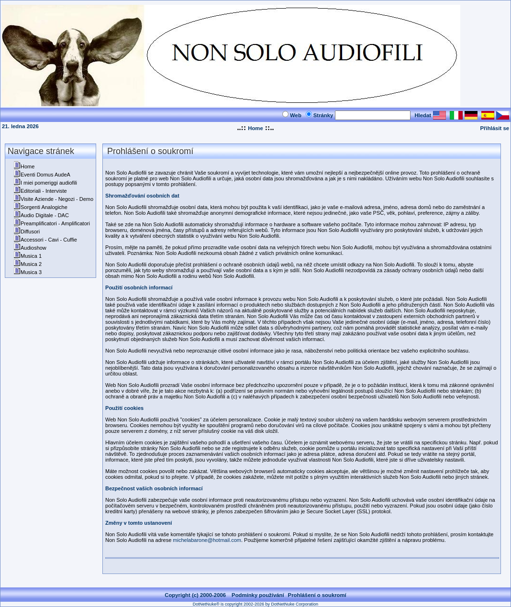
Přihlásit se (494, 128)
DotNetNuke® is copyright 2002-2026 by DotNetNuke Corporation (255, 604)
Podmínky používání (258, 595)
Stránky (323, 115)
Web (295, 115)
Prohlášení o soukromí (317, 595)
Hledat (422, 115)
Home (255, 128)
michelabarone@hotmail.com (207, 540)
